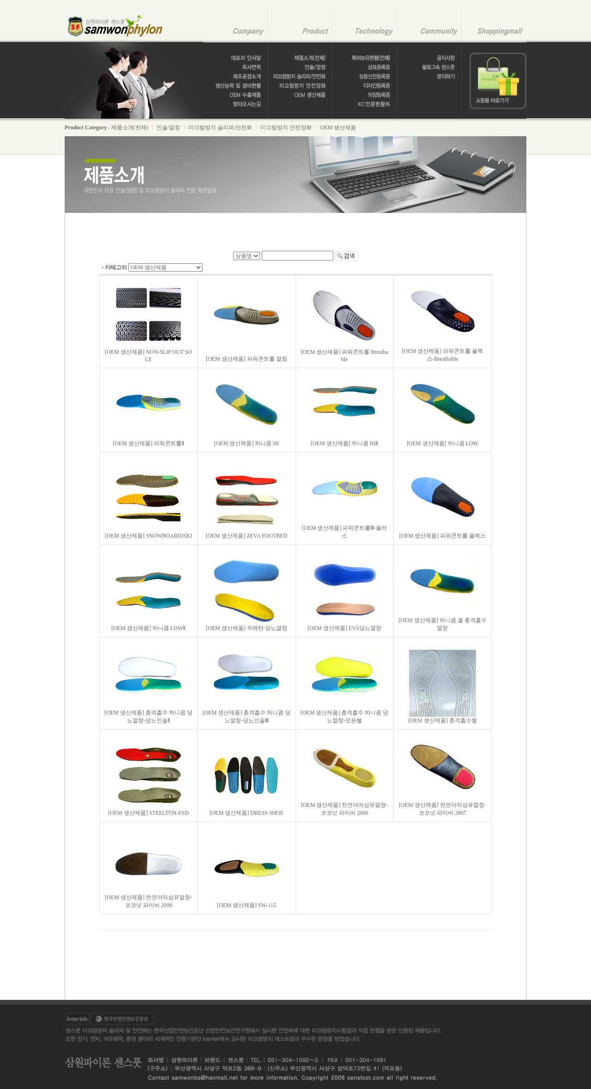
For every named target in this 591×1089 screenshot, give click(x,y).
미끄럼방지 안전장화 (286, 127)
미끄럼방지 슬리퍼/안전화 (220, 127)
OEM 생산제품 (338, 127)
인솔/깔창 (168, 127)
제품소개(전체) (129, 127)
